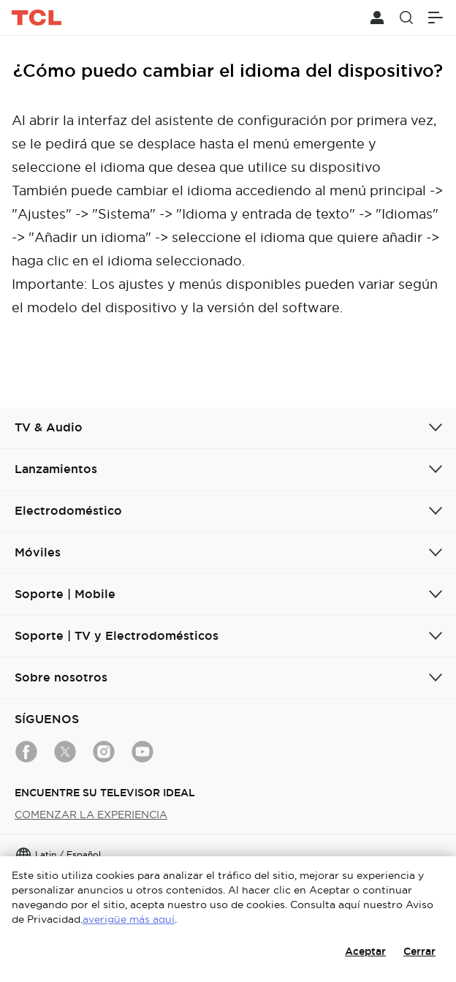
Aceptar (365, 951)
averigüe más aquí (129, 919)
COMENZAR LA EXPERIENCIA (91, 814)
